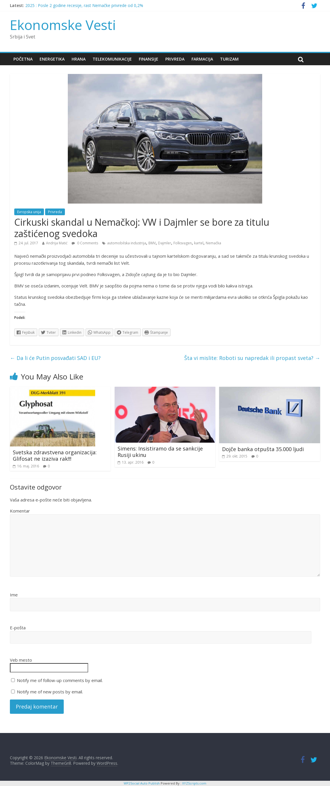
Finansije (148, 59)
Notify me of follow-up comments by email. (60, 680)
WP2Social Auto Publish (142, 783)
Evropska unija (29, 211)
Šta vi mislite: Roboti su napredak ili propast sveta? (252, 357)
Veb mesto (21, 660)
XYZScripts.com (194, 783)
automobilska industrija (126, 243)
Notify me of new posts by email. (50, 692)
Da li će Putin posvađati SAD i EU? (55, 357)
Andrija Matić (57, 243)
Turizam (229, 59)
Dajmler (164, 243)
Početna (23, 59)
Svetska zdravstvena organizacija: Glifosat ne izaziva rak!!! (55, 455)
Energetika (52, 59)
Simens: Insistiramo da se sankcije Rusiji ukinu (160, 451)
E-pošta (18, 627)
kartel (198, 243)
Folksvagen (182, 243)
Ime (14, 595)
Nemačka (213, 243)
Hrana (79, 59)
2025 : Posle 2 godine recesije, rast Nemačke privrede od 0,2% (84, 5)
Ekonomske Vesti (63, 25)
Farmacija (202, 59)
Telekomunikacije (112, 59)
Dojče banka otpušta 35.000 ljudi (263, 449)
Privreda (174, 59)
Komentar (20, 511)
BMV (152, 243)
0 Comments (85, 243)
